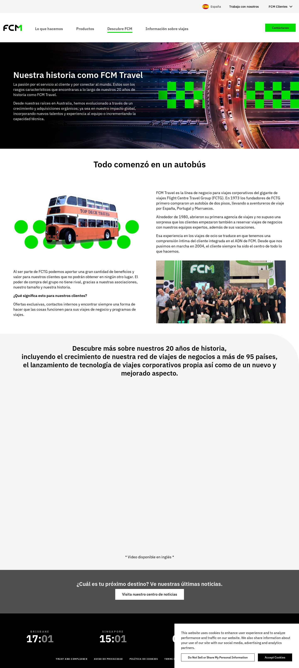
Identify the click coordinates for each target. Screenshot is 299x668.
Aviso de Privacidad (108, 659)
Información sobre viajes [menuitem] (167, 28)
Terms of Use (173, 659)
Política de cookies (144, 659)
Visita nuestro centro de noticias (149, 594)
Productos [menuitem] (85, 28)
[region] (236, 646)
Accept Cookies (275, 657)
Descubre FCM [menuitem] (119, 28)
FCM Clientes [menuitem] (278, 7)
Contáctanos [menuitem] (280, 28)
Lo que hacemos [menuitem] (49, 28)
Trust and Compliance (71, 659)
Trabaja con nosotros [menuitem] (244, 7)
